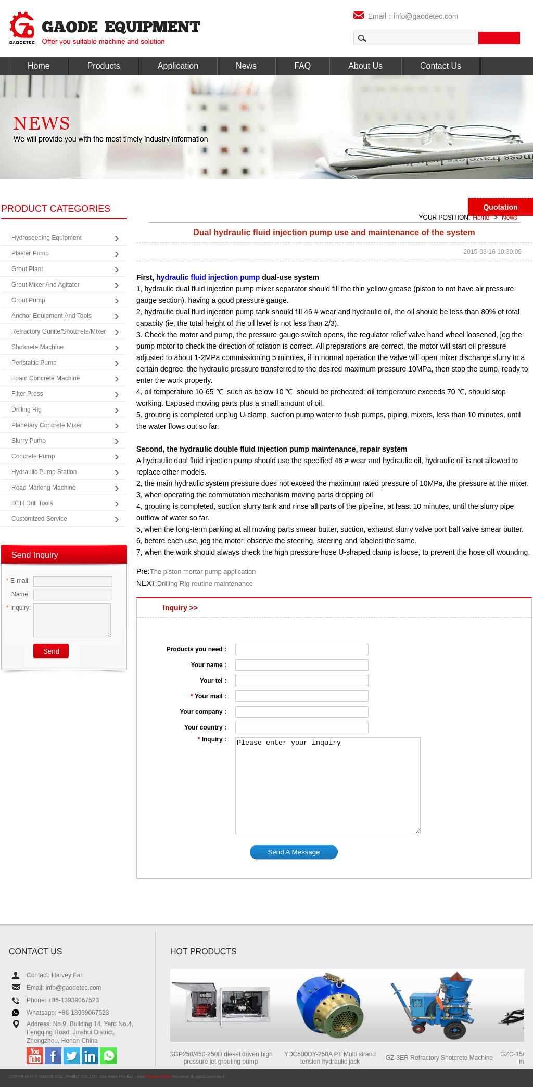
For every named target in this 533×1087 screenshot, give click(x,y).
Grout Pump (28, 300)
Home (39, 65)
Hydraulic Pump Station (44, 472)
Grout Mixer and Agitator (45, 284)
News (246, 65)
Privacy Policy (158, 1076)
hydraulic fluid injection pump (208, 277)
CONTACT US (35, 951)
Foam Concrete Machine (45, 378)
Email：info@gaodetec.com (406, 16)
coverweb (215, 1076)
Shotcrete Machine (37, 347)
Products (103, 65)
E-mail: (18, 580)
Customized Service (39, 518)
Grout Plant (27, 269)
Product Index (132, 1076)
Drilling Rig (26, 409)
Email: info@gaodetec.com (64, 987)
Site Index (108, 1076)
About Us (365, 65)
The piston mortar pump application (203, 572)
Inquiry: (18, 607)
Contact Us (440, 65)
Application (178, 65)
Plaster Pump (30, 253)
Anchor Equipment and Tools (51, 315)
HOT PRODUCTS (203, 951)
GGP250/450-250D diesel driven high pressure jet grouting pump (223, 1058)
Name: (18, 594)
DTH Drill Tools (32, 503)
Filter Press (27, 394)
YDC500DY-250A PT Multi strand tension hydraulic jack (332, 1058)
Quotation (500, 207)
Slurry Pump (28, 440)
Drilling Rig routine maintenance (205, 583)
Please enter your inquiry (328, 785)
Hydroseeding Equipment (46, 237)
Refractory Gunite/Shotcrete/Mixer (58, 331)
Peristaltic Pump (34, 362)
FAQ (302, 65)
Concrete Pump (33, 456)
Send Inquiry (34, 555)
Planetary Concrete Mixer (46, 425)
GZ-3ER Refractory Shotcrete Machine (442, 1058)
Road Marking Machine (43, 487)
